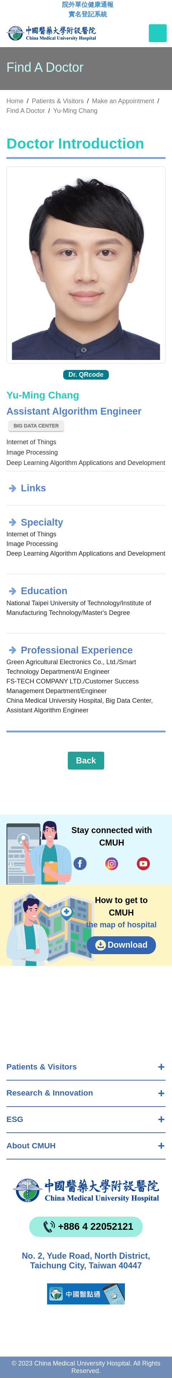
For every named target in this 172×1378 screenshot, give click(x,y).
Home (15, 101)
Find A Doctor (25, 110)
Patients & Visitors (41, 1066)
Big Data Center (36, 426)
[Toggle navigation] (158, 33)
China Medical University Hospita (86, 1190)
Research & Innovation (49, 1092)
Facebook (80, 863)
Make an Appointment (123, 101)
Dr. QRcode (86, 374)
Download (128, 944)
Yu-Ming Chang (75, 110)
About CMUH (31, 1145)
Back (86, 760)
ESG (14, 1119)
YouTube (143, 863)
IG (111, 863)
